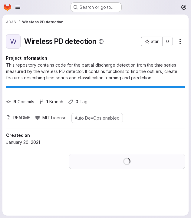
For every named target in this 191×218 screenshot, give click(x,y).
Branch (51, 101)
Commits (20, 101)
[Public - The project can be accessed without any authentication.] (101, 41)
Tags (79, 101)
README (18, 117)
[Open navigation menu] (18, 7)
